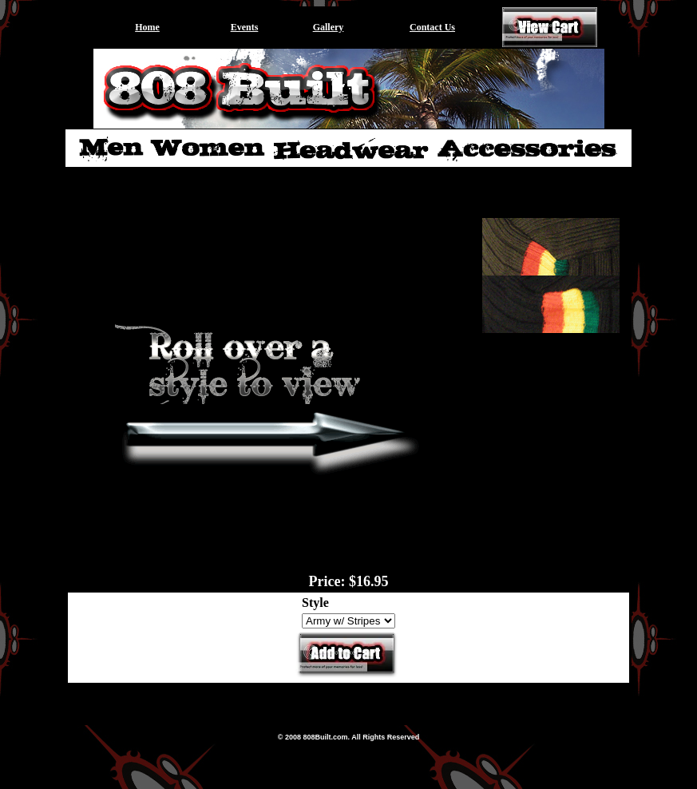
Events (245, 27)
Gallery (328, 27)
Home (147, 27)
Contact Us (432, 27)
